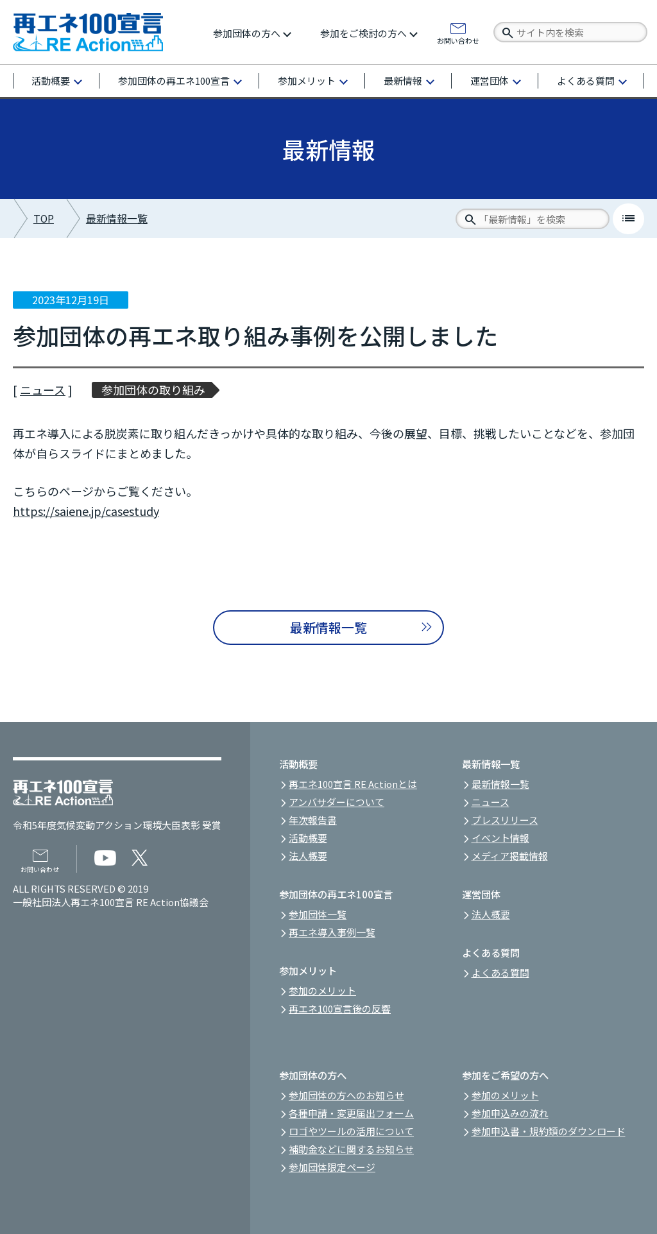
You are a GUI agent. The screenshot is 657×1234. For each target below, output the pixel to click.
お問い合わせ (458, 39)
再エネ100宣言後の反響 (340, 1008)
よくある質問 (586, 80)
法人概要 (308, 855)
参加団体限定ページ (332, 1167)
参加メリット (307, 80)
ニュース (42, 389)
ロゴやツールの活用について (351, 1131)
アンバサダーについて (336, 802)
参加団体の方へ (246, 33)
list (628, 218)
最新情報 (403, 80)
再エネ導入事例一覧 (332, 932)
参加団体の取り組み (153, 390)
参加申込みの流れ (510, 1113)
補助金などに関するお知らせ (351, 1149)
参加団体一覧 (317, 914)
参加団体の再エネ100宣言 (174, 80)
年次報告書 (313, 820)
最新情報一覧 (117, 218)
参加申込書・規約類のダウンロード (549, 1131)
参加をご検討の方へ (363, 33)
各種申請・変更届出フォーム (351, 1113)
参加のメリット (322, 990)
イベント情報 (500, 837)
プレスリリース (505, 820)
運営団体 (489, 80)
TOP (43, 218)
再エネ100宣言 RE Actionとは (353, 784)
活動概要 (50, 80)
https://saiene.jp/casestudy (86, 510)
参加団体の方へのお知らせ (346, 1095)
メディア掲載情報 (510, 855)
